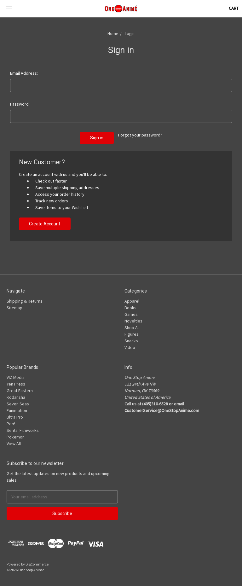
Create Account (44, 223)
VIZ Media (16, 377)
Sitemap (14, 307)
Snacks (131, 341)
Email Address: (24, 73)
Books (130, 307)
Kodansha (16, 397)
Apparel (131, 301)
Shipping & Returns (25, 301)
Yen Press (16, 384)
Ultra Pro (15, 417)
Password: (20, 104)
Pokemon (16, 437)
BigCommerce (37, 564)
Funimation (17, 410)
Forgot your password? (140, 135)
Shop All (132, 327)
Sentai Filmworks (23, 430)
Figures (131, 334)
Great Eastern (20, 390)
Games (131, 314)
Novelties (133, 321)
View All (14, 443)
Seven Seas (18, 404)
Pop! (11, 423)
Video (129, 347)
